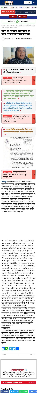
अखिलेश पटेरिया (17, 370)
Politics (13, 7)
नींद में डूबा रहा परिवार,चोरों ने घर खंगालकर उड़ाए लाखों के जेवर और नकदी (14, 80)
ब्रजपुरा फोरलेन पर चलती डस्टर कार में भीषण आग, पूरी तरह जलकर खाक (16, 174)
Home (3, 26)
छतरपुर (9, 26)
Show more (32, 382)
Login (27, 3)
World (4, 7)
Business (24, 7)
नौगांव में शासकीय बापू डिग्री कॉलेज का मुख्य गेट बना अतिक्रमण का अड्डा (16, 118)
